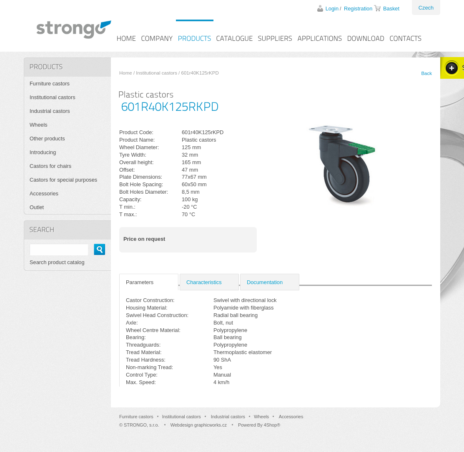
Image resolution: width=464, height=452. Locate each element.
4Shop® (272, 424)
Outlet (37, 207)
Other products (47, 138)
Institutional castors (156, 72)
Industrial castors (50, 111)
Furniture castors (50, 83)
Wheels (39, 125)
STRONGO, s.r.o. (141, 424)
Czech (426, 8)
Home (125, 72)
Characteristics (204, 282)
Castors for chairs (50, 166)
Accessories (44, 193)
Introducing (43, 152)
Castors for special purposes (63, 180)
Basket (391, 8)
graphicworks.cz (210, 424)
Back (426, 73)
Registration (358, 8)
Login (332, 8)
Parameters (139, 282)
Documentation (265, 282)
